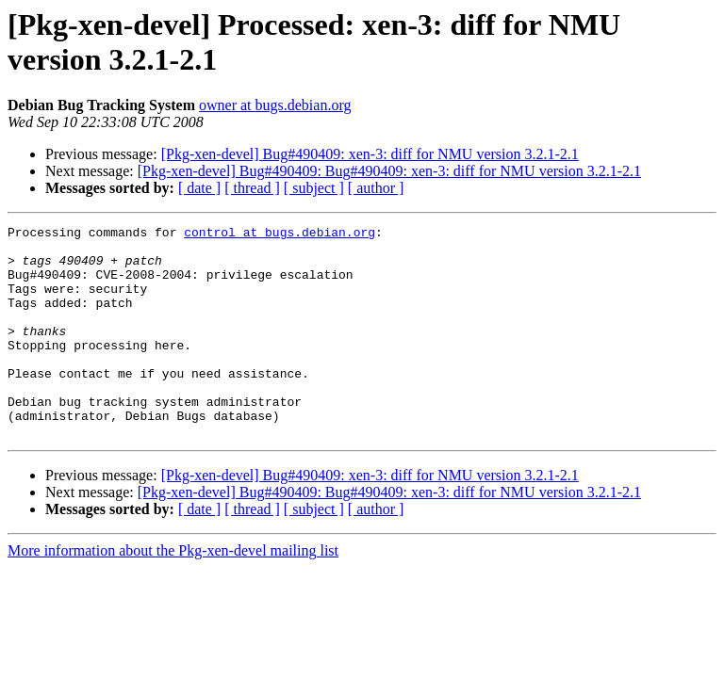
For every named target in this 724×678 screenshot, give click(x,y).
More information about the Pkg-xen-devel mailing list (173, 593)
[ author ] (376, 188)
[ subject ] (314, 188)
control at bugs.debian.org (279, 234)
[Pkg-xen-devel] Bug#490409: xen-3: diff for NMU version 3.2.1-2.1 (370, 154)
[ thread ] (252, 188)
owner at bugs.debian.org (275, 105)
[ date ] (199, 188)
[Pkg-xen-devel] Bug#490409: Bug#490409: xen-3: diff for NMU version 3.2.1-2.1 (389, 171)
